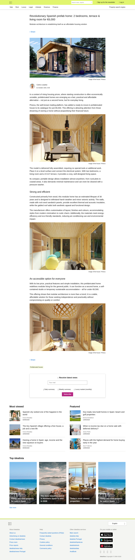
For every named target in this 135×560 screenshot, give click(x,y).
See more (12, 507)
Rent (17, 7)
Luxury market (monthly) (83, 389)
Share (33, 32)
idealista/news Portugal (17, 551)
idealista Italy (74, 536)
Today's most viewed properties (79, 499)
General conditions (46, 545)
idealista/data (74, 548)
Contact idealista (45, 536)
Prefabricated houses (36, 367)
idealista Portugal (76, 539)
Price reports (13, 545)
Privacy (42, 539)
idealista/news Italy (15, 548)
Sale (11, 7)
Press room (13, 542)
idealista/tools (74, 545)
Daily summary (49, 389)
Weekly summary (65, 389)
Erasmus (47, 7)
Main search (74, 533)
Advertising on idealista (17, 536)
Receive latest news (68, 378)
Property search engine (117, 7)
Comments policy (46, 548)
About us (12, 533)
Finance (55, 7)
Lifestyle (38, 7)
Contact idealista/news (17, 539)
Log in (122, 2)
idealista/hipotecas (76, 542)
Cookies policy (45, 542)
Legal (31, 7)
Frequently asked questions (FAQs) (52, 533)
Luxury (24, 7)
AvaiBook (73, 551)
